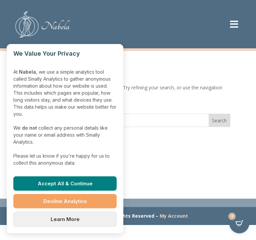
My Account (174, 216)
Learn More (65, 219)
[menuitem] (234, 24)
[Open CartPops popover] (239, 223)
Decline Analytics (65, 201)
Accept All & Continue (65, 183)
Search (219, 120)
